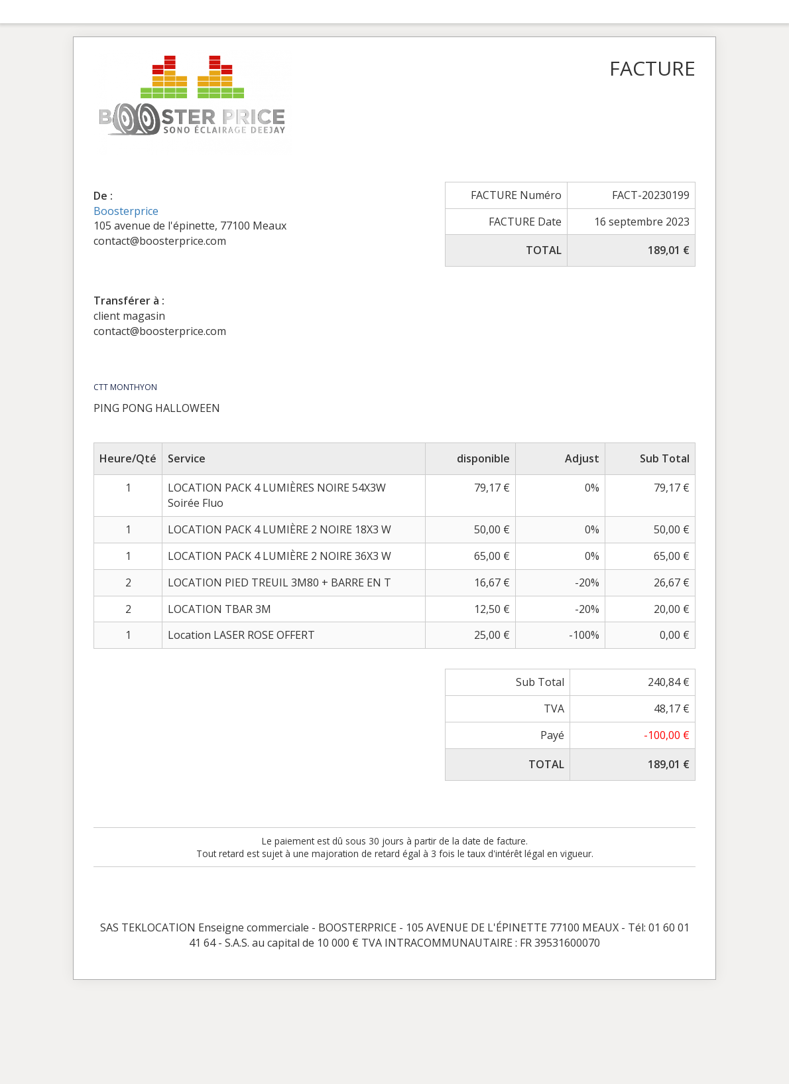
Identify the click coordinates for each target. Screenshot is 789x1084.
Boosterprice (125, 211)
